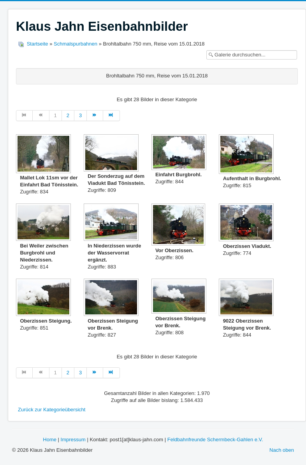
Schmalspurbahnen (75, 44)
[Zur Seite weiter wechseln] (95, 115)
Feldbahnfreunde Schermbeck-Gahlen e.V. (215, 439)
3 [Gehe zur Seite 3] (80, 115)
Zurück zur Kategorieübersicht (51, 409)
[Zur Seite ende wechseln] (111, 115)
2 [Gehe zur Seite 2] (68, 115)
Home (49, 439)
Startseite (37, 44)
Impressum (73, 439)
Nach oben (281, 450)
